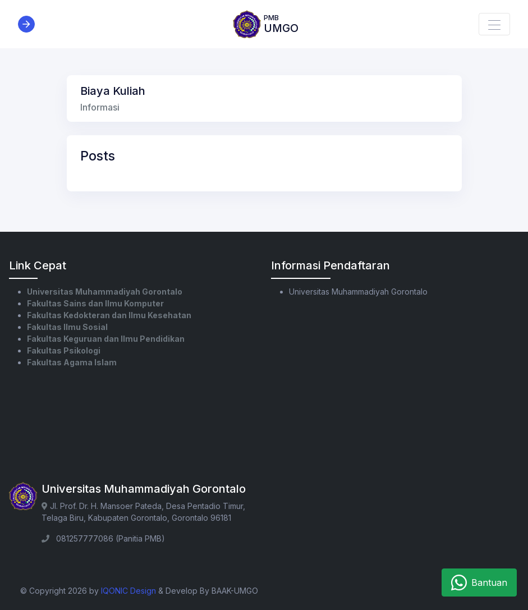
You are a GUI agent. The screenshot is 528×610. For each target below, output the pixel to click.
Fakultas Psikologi (63, 350)
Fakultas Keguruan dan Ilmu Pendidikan (106, 338)
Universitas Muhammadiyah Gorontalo (104, 291)
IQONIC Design (128, 590)
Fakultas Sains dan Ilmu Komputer (95, 303)
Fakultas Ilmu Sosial (67, 327)
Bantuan (479, 582)
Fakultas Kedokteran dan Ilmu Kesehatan (109, 315)
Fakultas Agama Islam (72, 362)
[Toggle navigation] (494, 24)
